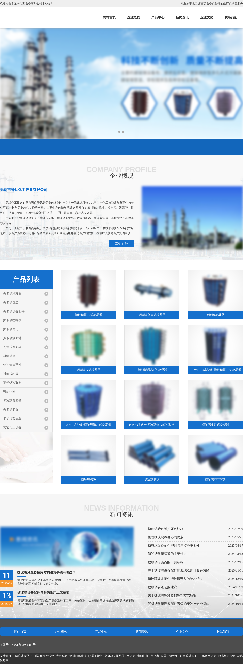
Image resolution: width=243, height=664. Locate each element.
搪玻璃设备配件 (14, 311)
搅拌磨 (154, 656)
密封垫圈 (9, 391)
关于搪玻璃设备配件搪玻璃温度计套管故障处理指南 (180, 570)
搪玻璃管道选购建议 (162, 587)
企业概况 (133, 17)
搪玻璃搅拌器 (12, 320)
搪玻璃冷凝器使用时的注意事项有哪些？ (46, 572)
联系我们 (230, 17)
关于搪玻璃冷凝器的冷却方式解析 (172, 595)
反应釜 (131, 656)
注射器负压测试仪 (42, 656)
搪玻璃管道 (10, 302)
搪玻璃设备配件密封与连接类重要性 (174, 545)
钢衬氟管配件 (12, 364)
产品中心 (157, 17)
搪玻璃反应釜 (12, 400)
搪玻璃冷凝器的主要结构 (165, 562)
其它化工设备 (12, 427)
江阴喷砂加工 (188, 656)
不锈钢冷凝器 (12, 382)
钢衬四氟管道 (77, 656)
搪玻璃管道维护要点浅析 (165, 529)
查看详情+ (121, 243)
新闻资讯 (182, 17)
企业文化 (206, 17)
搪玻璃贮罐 (10, 409)
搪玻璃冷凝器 (12, 293)
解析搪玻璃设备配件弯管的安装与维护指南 (178, 603)
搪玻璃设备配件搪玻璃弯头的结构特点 (175, 578)
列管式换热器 (12, 347)
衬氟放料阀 (10, 373)
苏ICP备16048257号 (23, 644)
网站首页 (109, 17)
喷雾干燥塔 (95, 656)
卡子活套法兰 (12, 418)
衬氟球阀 (9, 356)
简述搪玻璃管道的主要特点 (167, 553)
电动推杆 (142, 656)
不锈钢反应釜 (207, 656)
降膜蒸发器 (22, 656)
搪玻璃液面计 (12, 338)
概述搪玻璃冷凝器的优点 (165, 537)
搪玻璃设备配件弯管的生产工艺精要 (43, 592)
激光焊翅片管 (226, 656)
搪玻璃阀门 (10, 329)
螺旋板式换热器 (115, 656)
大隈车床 (61, 656)
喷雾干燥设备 (169, 656)
